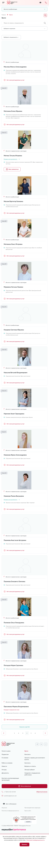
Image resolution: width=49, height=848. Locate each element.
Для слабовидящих (9, 804)
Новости (4, 766)
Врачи (26, 751)
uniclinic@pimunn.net (9, 795)
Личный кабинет (30, 769)
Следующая (45, 733)
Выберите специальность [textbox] (10, 37)
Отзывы (4, 769)
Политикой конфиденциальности (35, 840)
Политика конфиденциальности (10, 810)
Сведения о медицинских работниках (32, 774)
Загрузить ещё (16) (24, 727)
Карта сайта (28, 810)
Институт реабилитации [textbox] (10, 9)
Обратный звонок (41, 791)
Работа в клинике (7, 763)
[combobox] (24, 9)
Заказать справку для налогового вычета (35, 758)
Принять (24, 844)
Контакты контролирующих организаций (10, 779)
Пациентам (5, 754)
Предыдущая (4, 733)
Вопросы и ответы (30, 766)
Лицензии (4, 807)
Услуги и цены (6, 751)
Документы (5, 773)
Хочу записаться (12, 169)
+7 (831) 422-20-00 (9, 792)
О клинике (5, 757)
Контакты (28, 754)
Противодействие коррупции (32, 807)
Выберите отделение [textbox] (9, 28)
